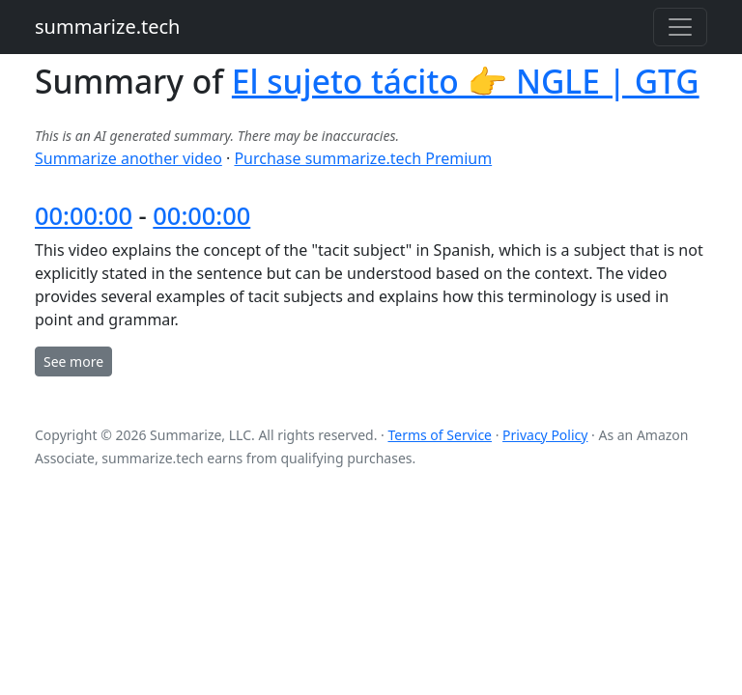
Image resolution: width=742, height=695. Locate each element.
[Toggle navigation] (680, 27)
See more (73, 361)
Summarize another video (128, 158)
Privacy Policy (544, 435)
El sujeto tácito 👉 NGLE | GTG (465, 81)
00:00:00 (83, 215)
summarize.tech (107, 27)
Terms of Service (439, 435)
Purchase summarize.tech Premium (363, 158)
